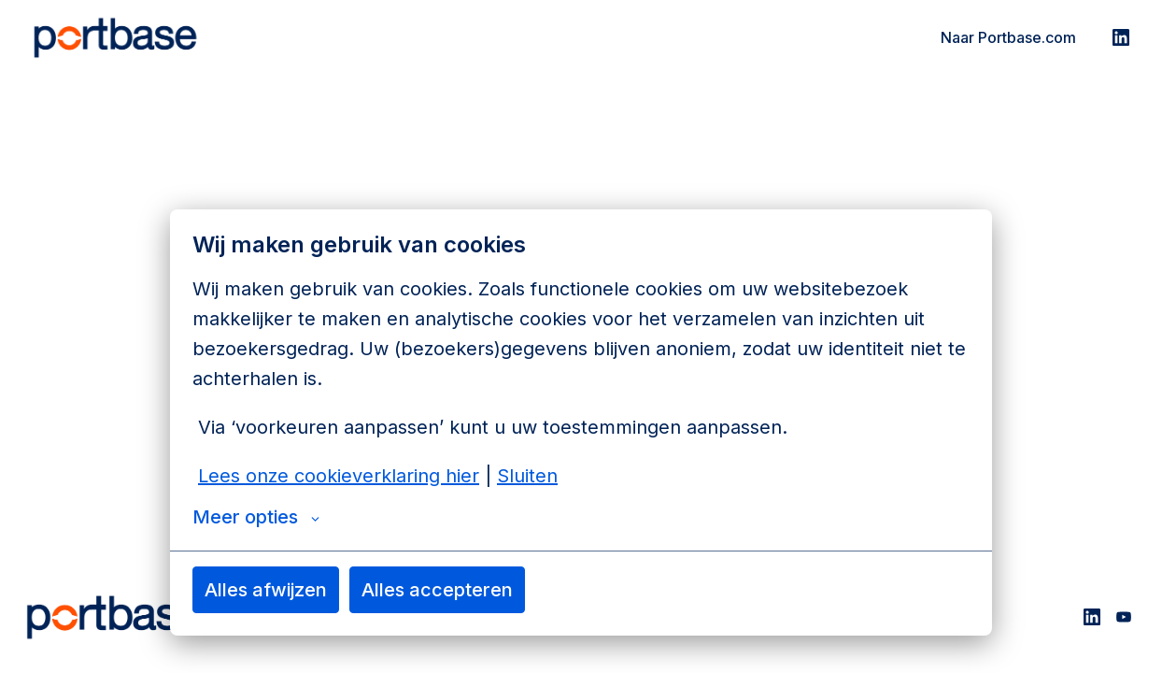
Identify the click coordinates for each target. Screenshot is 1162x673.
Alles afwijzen (266, 590)
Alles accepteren (437, 590)
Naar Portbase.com (1008, 37)
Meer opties (255, 517)
